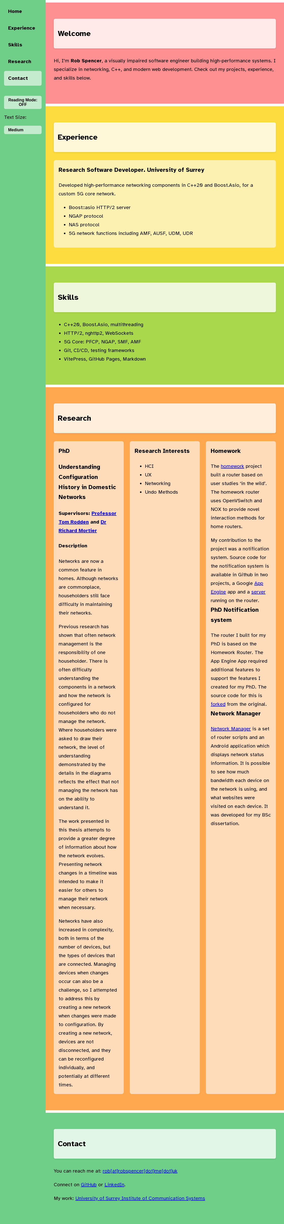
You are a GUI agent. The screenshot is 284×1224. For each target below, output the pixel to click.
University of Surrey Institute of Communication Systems (140, 1198)
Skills (15, 45)
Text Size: (15, 117)
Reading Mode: (23, 102)
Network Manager (231, 729)
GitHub (89, 1184)
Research (19, 61)
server (258, 592)
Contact (18, 78)
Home (15, 11)
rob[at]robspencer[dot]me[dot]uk (140, 1171)
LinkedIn (114, 1184)
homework (232, 466)
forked (218, 704)
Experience (21, 28)
